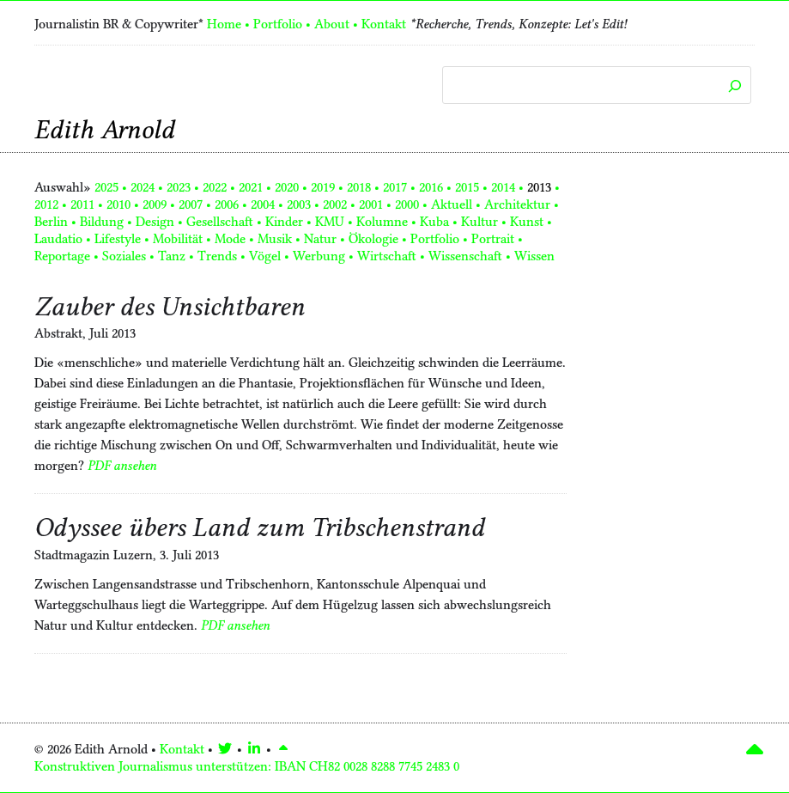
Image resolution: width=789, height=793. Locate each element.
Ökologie (373, 239)
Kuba (434, 221)
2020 (287, 187)
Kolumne (382, 221)
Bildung (102, 221)
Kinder (284, 221)
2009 (155, 204)
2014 (503, 187)
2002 (335, 204)
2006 (227, 204)
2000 (407, 204)
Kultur (479, 221)
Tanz (171, 256)
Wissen (534, 256)
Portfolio (277, 24)
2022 (215, 187)
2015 (467, 187)
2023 (179, 187)
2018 (359, 187)
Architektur (517, 204)
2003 (299, 204)
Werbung (319, 256)
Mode (230, 239)
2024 (142, 187)
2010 (118, 204)
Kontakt (383, 24)
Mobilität (178, 239)
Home (224, 24)
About (331, 24)
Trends (217, 256)
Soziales (124, 256)
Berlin (51, 221)
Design (155, 221)
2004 (263, 204)
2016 (431, 187)
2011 (82, 204)
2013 (539, 187)
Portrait (492, 239)
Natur (320, 239)
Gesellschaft (219, 221)
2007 (191, 204)
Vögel (265, 256)
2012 (46, 204)
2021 (251, 187)
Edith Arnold (104, 129)
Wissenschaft (465, 256)
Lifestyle (117, 239)
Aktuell (451, 204)
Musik (275, 239)
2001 (371, 204)
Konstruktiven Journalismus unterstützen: (246, 766)
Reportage (62, 256)
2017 (395, 187)
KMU (329, 221)
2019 (323, 187)
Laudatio (58, 239)
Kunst (526, 221)
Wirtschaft (386, 256)
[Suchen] (734, 86)
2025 (106, 187)
